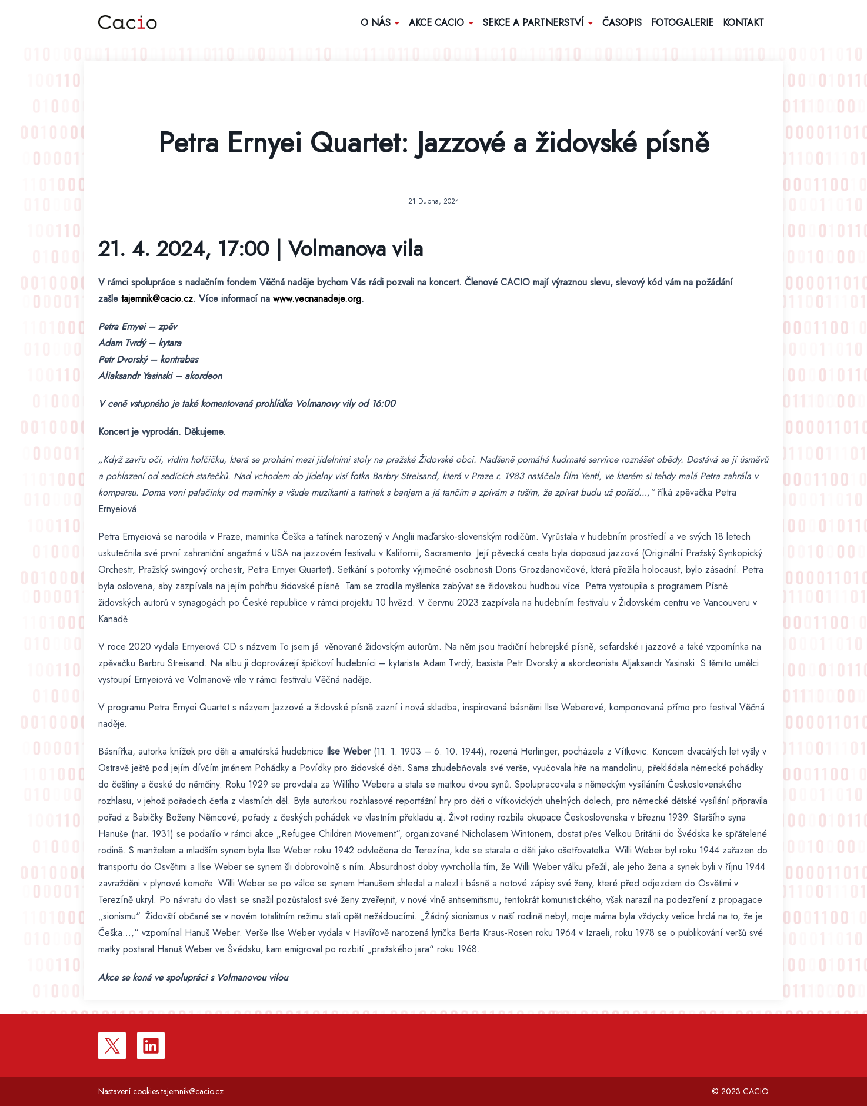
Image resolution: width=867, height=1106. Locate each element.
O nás (380, 22)
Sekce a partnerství (538, 22)
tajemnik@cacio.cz (157, 298)
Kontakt (743, 22)
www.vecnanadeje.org (317, 298)
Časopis (622, 22)
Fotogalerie (682, 22)
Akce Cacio (441, 22)
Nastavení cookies (128, 1091)
